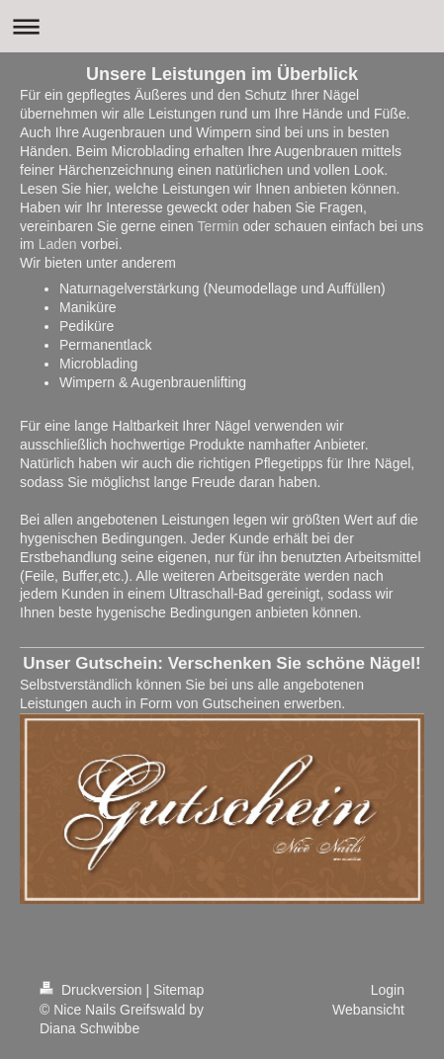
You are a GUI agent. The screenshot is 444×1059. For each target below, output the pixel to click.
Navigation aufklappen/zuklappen (222, 26)
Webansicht (368, 1010)
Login (387, 990)
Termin (218, 226)
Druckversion (92, 990)
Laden (58, 244)
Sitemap (178, 990)
